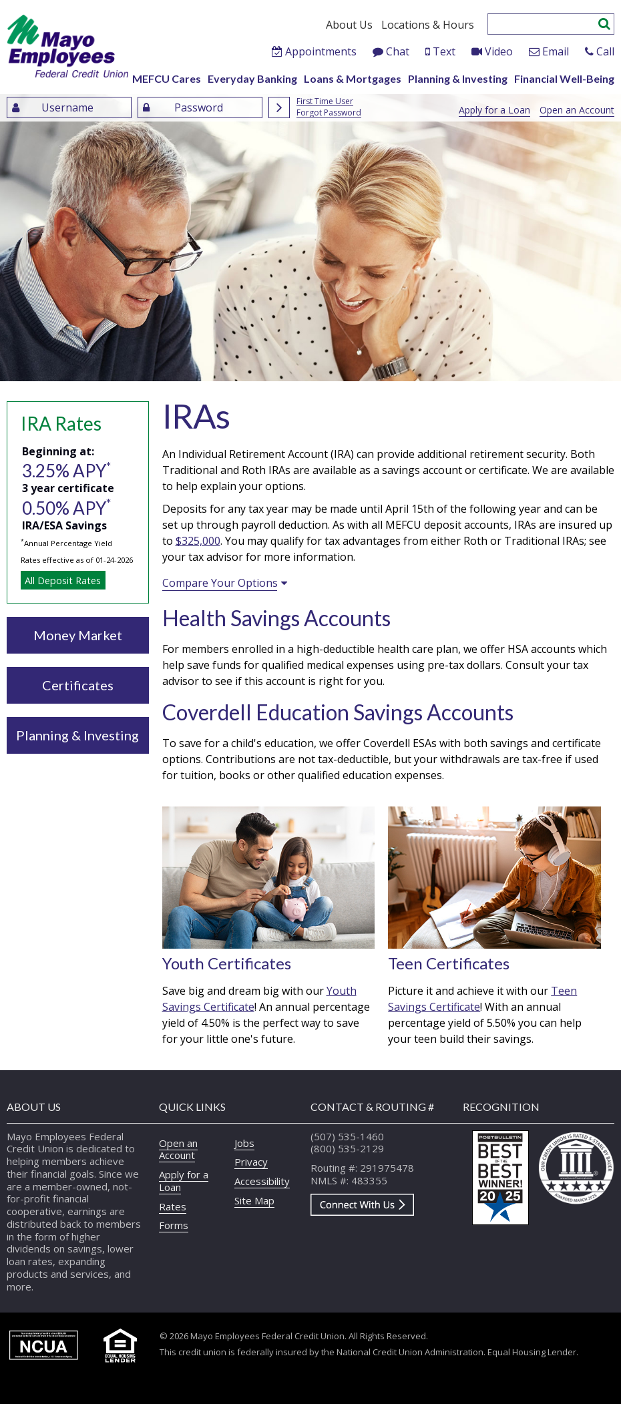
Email (555, 51)
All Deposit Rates (63, 580)
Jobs (244, 1143)
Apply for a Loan (494, 109)
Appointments (321, 51)
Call (605, 51)
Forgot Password (328, 113)
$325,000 (198, 540)
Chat (397, 51)
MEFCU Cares (166, 78)
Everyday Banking (252, 78)
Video (499, 51)
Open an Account (577, 109)
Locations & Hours (427, 24)
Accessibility (262, 1181)
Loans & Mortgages (352, 78)
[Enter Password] (200, 107)
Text (444, 51)
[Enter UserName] (69, 107)
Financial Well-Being (564, 78)
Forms (173, 1225)
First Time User (324, 101)
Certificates (78, 685)
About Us (349, 24)
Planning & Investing (457, 78)
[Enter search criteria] (543, 24)
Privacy (251, 1161)
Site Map (254, 1200)
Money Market (77, 635)
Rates (172, 1206)
